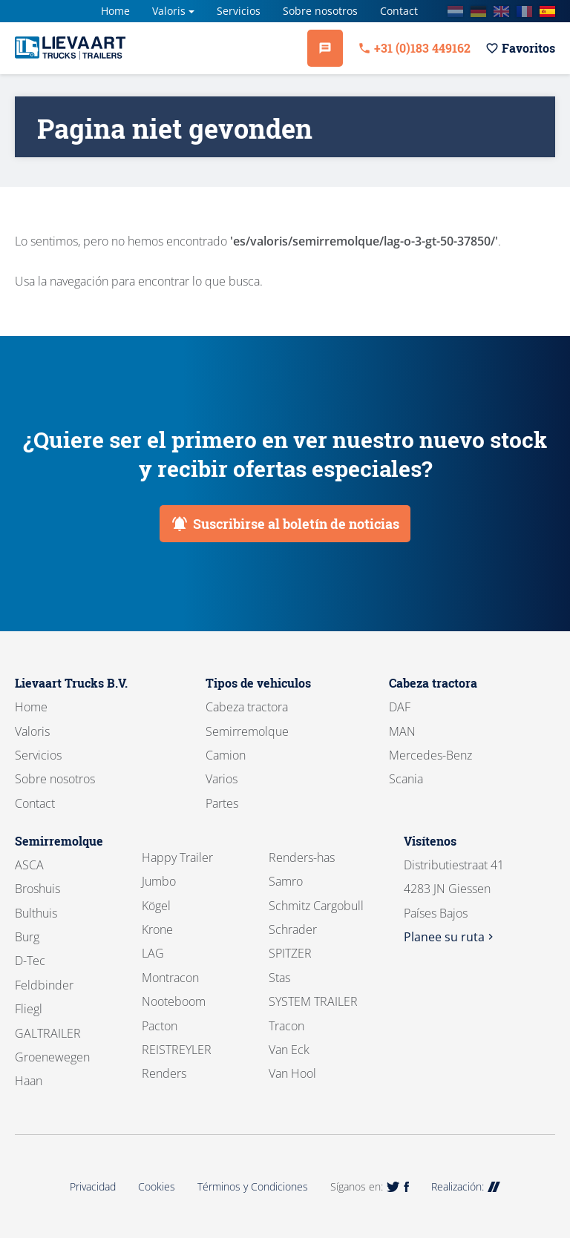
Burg (27, 937)
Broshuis (37, 888)
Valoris (169, 11)
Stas (279, 977)
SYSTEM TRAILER (313, 1001)
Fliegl (28, 1009)
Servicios (239, 11)
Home (115, 11)
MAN (402, 731)
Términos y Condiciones (252, 1186)
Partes (222, 803)
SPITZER (290, 953)
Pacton (159, 1026)
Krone (157, 929)
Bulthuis (36, 913)
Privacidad (93, 1186)
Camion (226, 755)
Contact (399, 11)
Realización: (465, 1186)
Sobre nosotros (320, 11)
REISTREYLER (177, 1049)
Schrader (293, 929)
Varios (222, 779)
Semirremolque (247, 731)
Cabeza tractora (247, 707)
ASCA (29, 865)
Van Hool (292, 1073)
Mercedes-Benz (430, 755)
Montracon (170, 977)
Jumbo (159, 881)
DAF (399, 707)
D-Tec (30, 960)
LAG (153, 953)
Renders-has (302, 857)
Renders (164, 1073)
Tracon (286, 1026)
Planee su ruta (450, 937)
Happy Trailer (177, 857)
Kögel (156, 906)
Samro (286, 881)
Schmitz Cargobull (316, 906)
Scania (406, 779)
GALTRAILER (48, 1033)
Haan (28, 1081)
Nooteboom (174, 1001)
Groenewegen (52, 1057)
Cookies (156, 1186)
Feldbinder (44, 985)
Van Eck (289, 1049)
